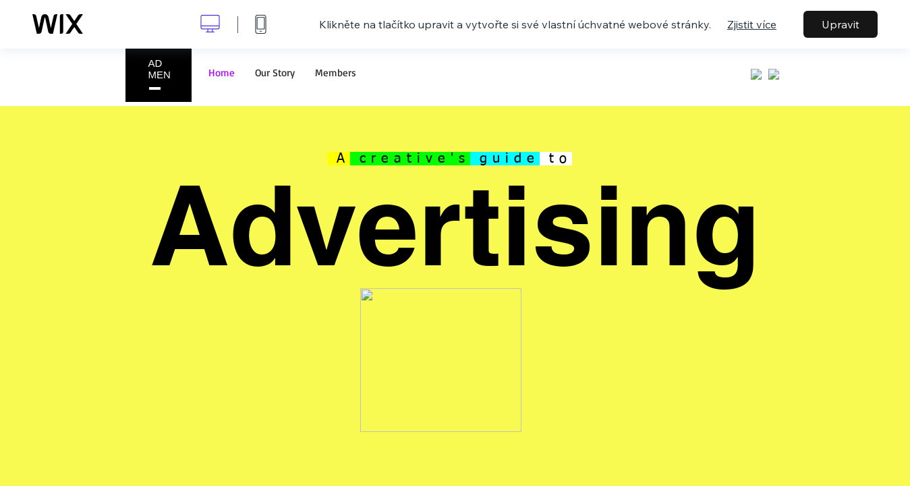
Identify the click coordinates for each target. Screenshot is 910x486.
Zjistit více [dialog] (751, 24)
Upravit (840, 24)
